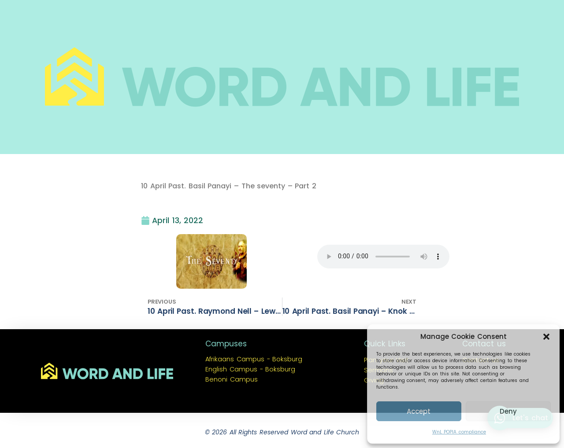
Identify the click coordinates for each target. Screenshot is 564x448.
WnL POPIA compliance (459, 432)
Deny (508, 411)
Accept (418, 411)
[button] (546, 336)
